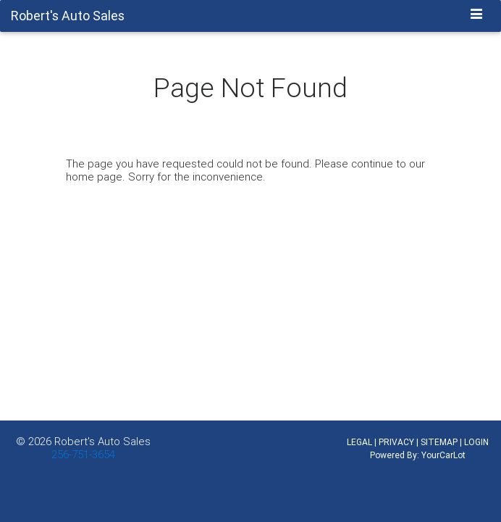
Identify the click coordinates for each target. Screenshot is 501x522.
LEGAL (359, 441)
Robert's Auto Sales (102, 441)
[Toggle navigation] (477, 15)
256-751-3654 (83, 454)
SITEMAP (439, 441)
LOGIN (476, 441)
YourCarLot (443, 455)
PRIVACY (396, 441)
